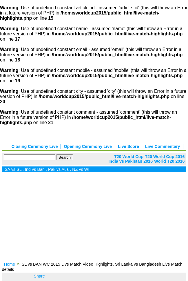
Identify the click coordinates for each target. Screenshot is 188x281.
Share (39, 276)
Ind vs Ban (36, 169)
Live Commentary (162, 146)
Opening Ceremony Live (88, 146)
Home (9, 264)
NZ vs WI (81, 169)
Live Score (128, 146)
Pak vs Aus (59, 169)
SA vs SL (14, 169)
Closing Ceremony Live (34, 146)
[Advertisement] (94, 219)
